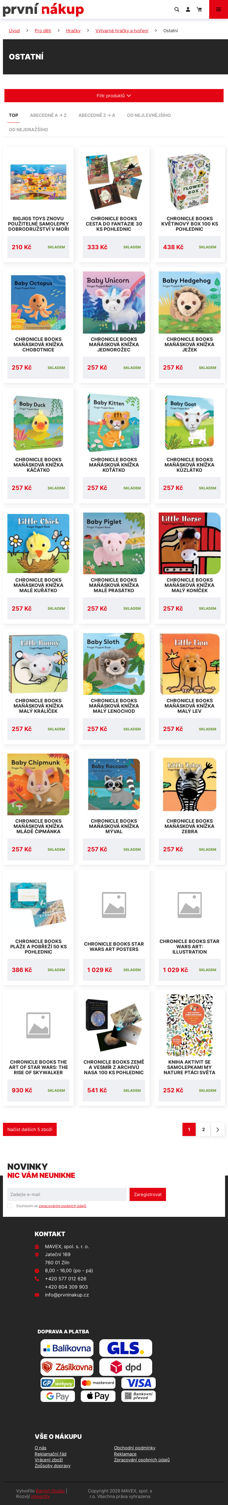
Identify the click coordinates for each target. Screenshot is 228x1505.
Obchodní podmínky (134, 1448)
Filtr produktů (114, 95)
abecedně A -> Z (48, 115)
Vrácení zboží (49, 1460)
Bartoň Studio (50, 1491)
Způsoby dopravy (53, 1465)
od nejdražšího (28, 129)
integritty (40, 1496)
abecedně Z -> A (96, 115)
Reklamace (125, 1454)
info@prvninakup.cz (67, 1295)
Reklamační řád (50, 1454)
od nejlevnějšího (149, 115)
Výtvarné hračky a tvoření (121, 30)
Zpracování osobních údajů (142, 1460)
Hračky (73, 30)
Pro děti (43, 30)
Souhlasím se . (51, 1206)
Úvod (14, 30)
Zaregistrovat (148, 1194)
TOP (13, 115)
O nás (40, 1448)
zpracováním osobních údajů (62, 1206)
